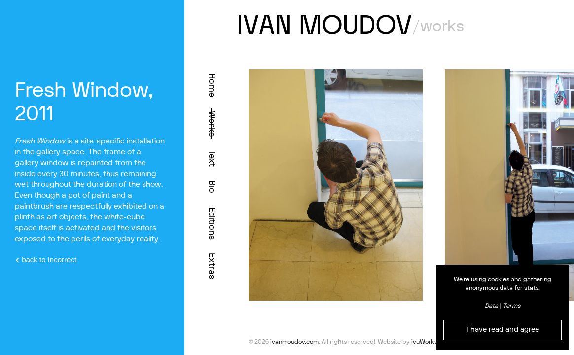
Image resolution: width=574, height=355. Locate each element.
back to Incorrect (45, 259)
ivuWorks (424, 342)
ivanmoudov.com (294, 342)
